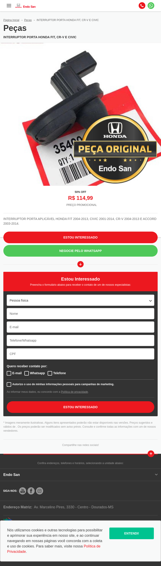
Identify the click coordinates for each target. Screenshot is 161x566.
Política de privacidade (74, 391)
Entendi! (131, 533)
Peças (28, 20)
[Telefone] (142, 5)
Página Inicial (11, 20)
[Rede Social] (22, 491)
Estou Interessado (81, 237)
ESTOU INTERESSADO (81, 407)
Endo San (80, 475)
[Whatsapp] (151, 5)
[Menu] (9, 5)
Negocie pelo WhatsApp (80, 251)
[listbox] (80, 300)
